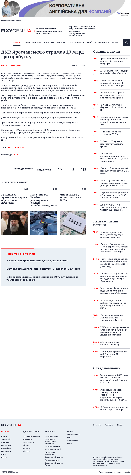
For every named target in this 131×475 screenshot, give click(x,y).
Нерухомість (28, 442)
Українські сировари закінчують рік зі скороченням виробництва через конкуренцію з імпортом (113, 395)
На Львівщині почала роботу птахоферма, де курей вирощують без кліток (113, 304)
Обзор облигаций (53, 449)
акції (89, 42)
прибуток (19, 147)
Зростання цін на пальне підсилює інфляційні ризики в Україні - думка (114, 290)
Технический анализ (54, 457)
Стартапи (5, 442)
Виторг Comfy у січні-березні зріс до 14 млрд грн (113, 107)
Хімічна (26, 451)
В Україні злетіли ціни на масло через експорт (114, 408)
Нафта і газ (6, 448)
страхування (102, 42)
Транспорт (27, 439)
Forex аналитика (52, 460)
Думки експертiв (32, 42)
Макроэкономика (52, 446)
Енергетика (6, 445)
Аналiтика (49, 42)
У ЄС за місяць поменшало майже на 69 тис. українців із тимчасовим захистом (42, 278)
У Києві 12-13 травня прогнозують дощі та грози (37, 260)
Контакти (97, 425)
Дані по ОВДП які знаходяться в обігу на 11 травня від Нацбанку (113, 207)
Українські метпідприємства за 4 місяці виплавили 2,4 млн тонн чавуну (114, 157)
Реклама (109, 425)
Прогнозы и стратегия (50, 453)
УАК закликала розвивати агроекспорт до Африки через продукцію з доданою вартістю (114, 331)
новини (16, 42)
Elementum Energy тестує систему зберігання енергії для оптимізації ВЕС (114, 121)
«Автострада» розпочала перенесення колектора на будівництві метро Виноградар (114, 277)
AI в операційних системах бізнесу (111, 343)
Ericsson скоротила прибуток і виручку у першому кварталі (111, 234)
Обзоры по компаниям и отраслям (51, 441)
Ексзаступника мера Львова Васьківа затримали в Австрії (111, 317)
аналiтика (50, 432)
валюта (61, 42)
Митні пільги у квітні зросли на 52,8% (111, 133)
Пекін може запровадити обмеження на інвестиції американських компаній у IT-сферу (114, 263)
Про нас (120, 425)
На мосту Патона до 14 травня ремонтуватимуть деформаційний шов (114, 183)
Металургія (16, 66)
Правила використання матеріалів (114, 472)
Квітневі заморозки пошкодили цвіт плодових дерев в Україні (48, 31)
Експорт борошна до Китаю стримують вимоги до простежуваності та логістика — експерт (114, 248)
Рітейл (26, 445)
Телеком (27, 448)
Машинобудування (31, 436)
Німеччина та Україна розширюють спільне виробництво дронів (112, 95)
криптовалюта (76, 42)
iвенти (115, 42)
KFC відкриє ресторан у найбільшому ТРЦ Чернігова (113, 354)
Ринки (4, 66)
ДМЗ (9, 147)
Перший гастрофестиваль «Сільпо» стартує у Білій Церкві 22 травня (114, 195)
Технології (6, 439)
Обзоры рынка (51, 436)
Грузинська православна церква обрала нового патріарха (114, 61)
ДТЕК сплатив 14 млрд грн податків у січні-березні (114, 72)
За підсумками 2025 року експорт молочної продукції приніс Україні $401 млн (114, 379)
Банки (4, 457)
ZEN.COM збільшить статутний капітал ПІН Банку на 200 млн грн (112, 83)
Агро (3, 454)
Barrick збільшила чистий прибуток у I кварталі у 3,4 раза (43, 268)
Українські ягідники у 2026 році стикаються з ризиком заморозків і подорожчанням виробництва (81, 31)
